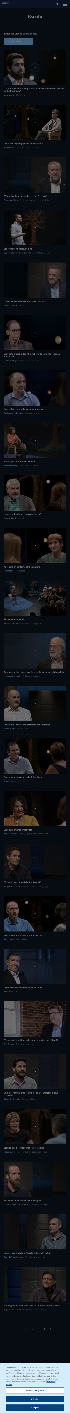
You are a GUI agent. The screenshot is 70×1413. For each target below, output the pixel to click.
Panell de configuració (35, 1391)
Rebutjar (35, 1400)
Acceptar (35, 1408)
